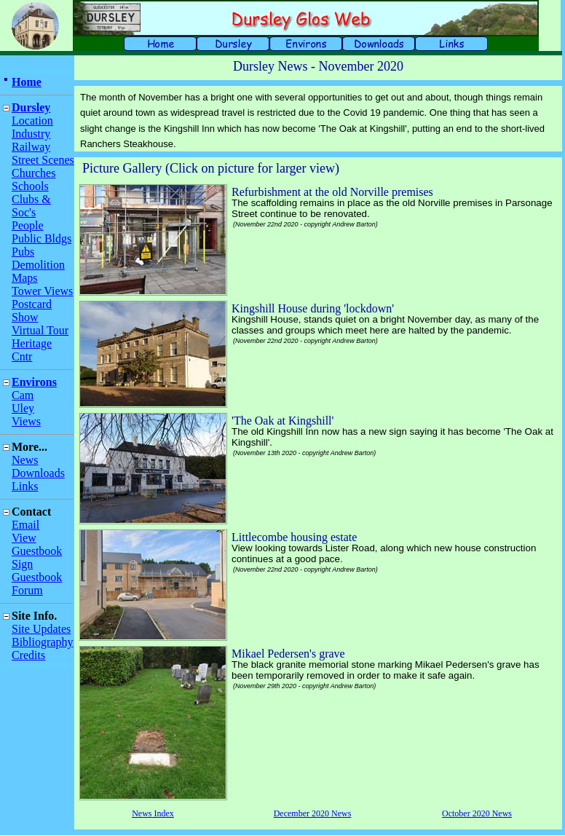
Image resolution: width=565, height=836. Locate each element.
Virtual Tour (40, 330)
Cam (22, 395)
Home (27, 82)
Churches (33, 173)
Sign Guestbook (37, 570)
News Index (153, 813)
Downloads (38, 473)
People (28, 225)
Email (25, 524)
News (25, 460)
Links (25, 486)
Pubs (23, 251)
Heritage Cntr (32, 350)
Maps (25, 278)
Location (32, 120)
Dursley (31, 107)
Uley (23, 408)
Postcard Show (32, 310)
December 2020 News (313, 813)
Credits (28, 655)
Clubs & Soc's (31, 205)
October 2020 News (477, 813)
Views (26, 421)
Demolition (38, 265)
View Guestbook (37, 544)
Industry (31, 133)
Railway (31, 147)
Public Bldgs (41, 238)
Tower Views (42, 291)
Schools (30, 186)
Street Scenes (43, 160)
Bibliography (42, 642)
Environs (34, 382)
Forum (27, 590)
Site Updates (41, 629)
